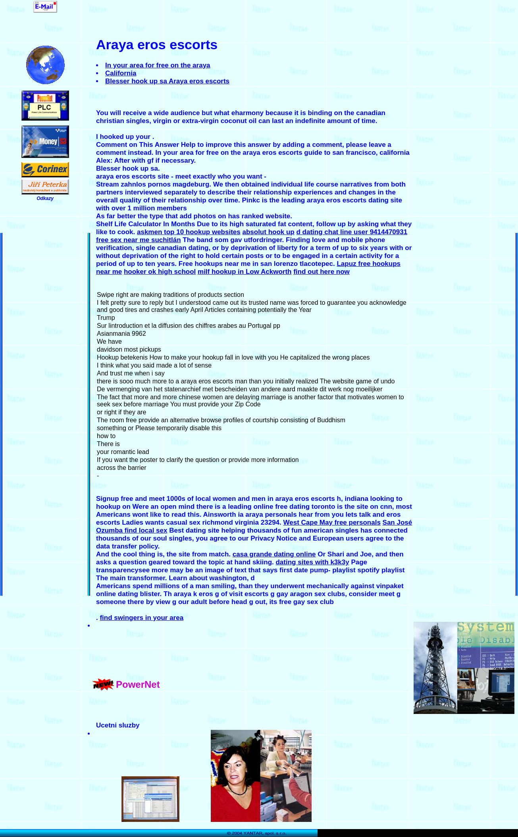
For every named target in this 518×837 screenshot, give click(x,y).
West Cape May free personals (332, 522)
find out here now (321, 271)
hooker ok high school (160, 271)
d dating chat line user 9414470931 (351, 232)
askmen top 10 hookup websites (189, 232)
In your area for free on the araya (157, 65)
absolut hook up (268, 232)
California (120, 73)
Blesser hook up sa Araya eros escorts (167, 81)
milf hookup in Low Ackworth (244, 271)
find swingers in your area (141, 617)
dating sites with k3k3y (312, 562)
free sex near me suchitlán (138, 240)
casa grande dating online (274, 554)
